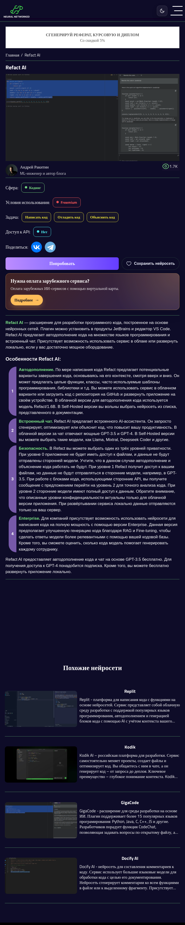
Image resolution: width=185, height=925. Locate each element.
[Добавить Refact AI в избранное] (150, 263)
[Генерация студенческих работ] (92, 38)
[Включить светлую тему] (162, 11)
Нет (44, 232)
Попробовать (62, 263)
